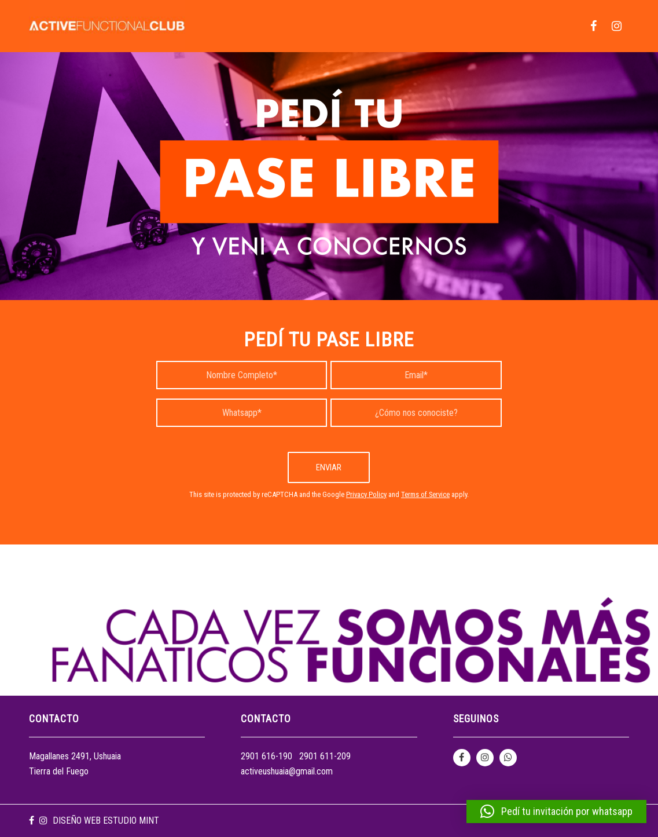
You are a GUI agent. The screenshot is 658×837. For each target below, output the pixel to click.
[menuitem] (593, 26)
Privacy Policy (366, 494)
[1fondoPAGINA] (329, 176)
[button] (556, 811)
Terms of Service (425, 494)
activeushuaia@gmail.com (287, 771)
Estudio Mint (131, 820)
